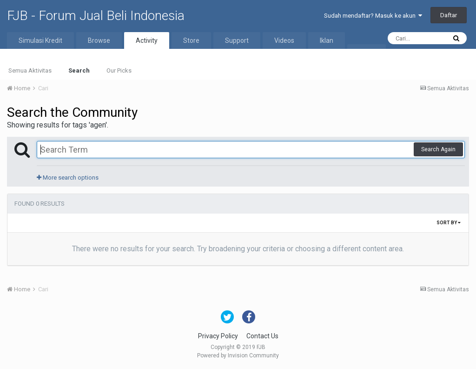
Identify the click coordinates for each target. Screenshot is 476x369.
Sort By (448, 222)
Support (237, 40)
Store (191, 40)
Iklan (326, 40)
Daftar (448, 15)
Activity (147, 40)
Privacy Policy (218, 336)
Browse (99, 40)
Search (79, 70)
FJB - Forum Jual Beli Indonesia (96, 15)
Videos (284, 40)
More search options (68, 177)
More (366, 52)
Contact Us (262, 336)
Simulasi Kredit (40, 40)
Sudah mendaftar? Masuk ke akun (373, 15)
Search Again (438, 149)
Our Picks (119, 70)
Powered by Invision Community (238, 355)
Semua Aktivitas (30, 70)
